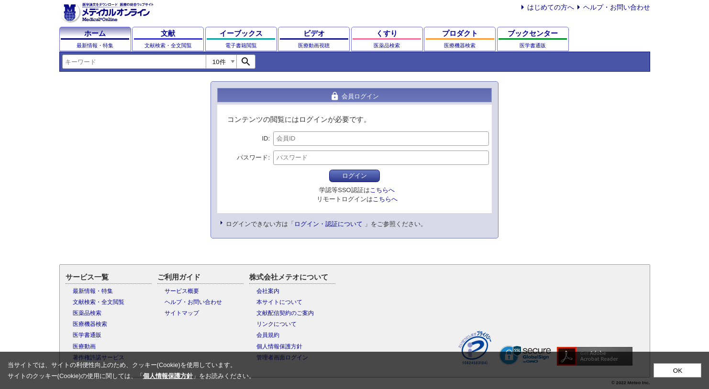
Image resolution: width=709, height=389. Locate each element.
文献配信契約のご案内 (285, 313)
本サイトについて (279, 302)
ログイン (354, 175)
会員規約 (267, 335)
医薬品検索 (87, 313)
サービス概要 (182, 291)
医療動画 (84, 346)
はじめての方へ (550, 7)
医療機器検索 (90, 324)
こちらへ (382, 190)
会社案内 (267, 291)
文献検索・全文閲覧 (98, 302)
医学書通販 (87, 335)
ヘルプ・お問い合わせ (616, 7)
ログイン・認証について (328, 223)
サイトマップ (182, 313)
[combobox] (134, 61)
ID (265, 138)
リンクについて (276, 324)
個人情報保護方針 (279, 346)
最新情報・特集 (93, 291)
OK (677, 370)
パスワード (252, 157)
